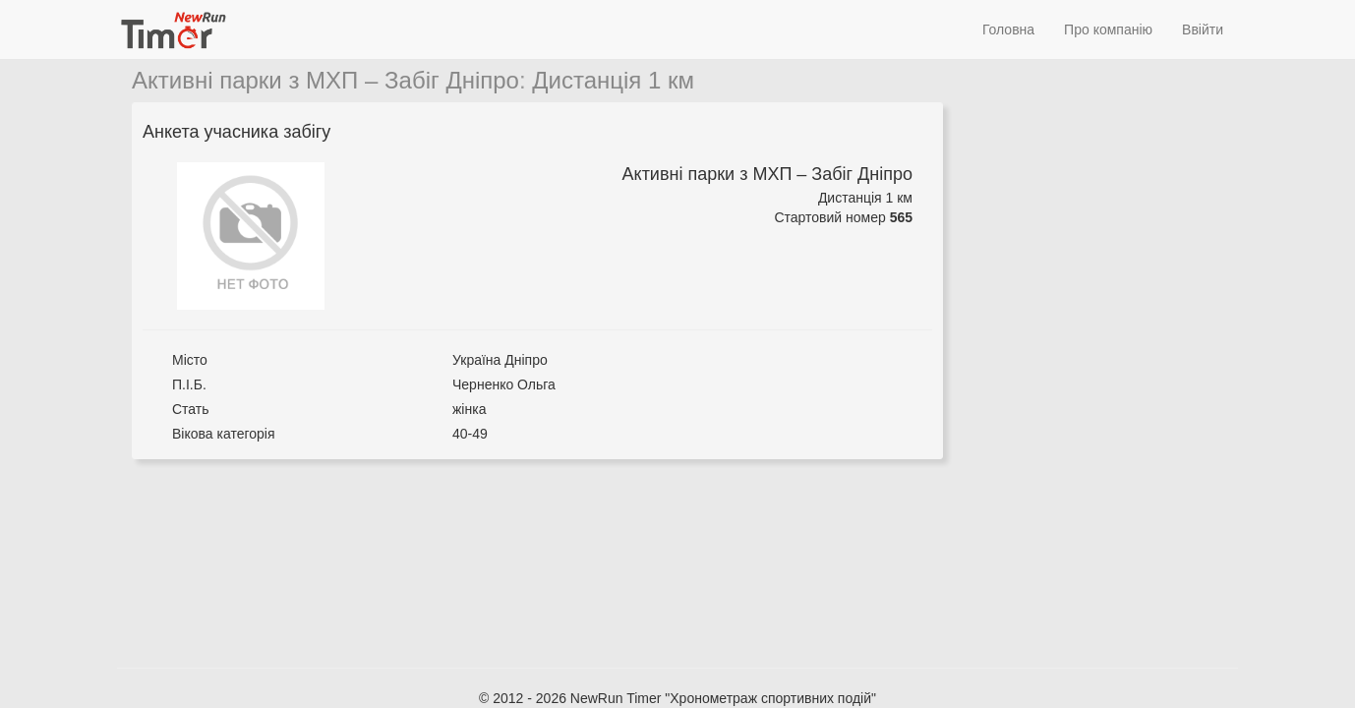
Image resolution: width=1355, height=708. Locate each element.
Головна (1008, 29)
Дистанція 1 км (613, 80)
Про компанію (1108, 29)
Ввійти (1202, 29)
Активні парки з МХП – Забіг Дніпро (325, 80)
